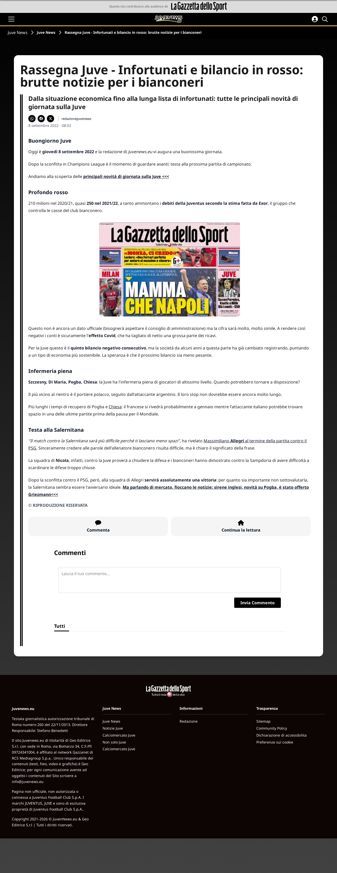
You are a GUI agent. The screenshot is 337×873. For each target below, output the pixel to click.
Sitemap (263, 721)
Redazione (189, 721)
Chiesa (115, 407)
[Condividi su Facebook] (41, 118)
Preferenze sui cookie (274, 742)
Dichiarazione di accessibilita (281, 735)
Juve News (18, 32)
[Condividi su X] (50, 118)
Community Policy (271, 728)
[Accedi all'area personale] (315, 19)
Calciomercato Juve (119, 735)
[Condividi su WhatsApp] (32, 118)
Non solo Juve (114, 742)
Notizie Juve (113, 728)
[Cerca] (325, 19)
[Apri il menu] (11, 19)
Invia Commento (257, 603)
